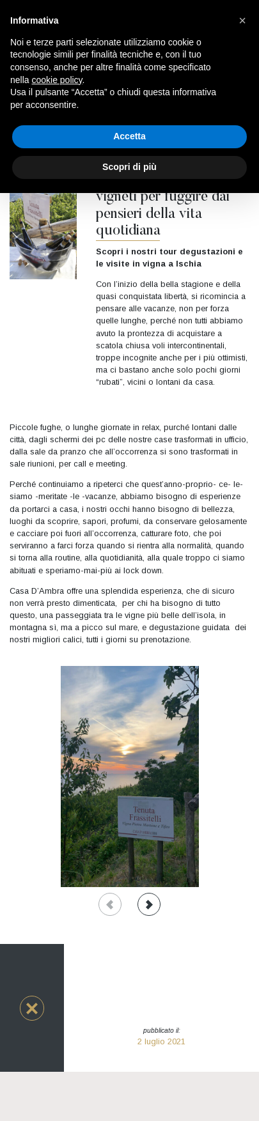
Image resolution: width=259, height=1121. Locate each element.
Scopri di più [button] (129, 167)
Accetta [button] (129, 136)
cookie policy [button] (56, 80)
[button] (32, 1008)
